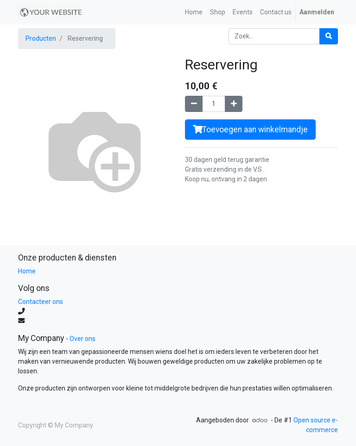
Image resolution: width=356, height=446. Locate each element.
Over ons (82, 338)
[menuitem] (193, 12)
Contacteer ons (40, 301)
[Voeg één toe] (233, 104)
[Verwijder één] (194, 104)
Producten (40, 38)
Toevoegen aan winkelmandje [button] (250, 129)
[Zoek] (328, 36)
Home (27, 271)
